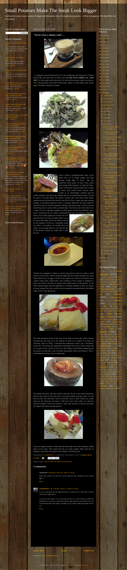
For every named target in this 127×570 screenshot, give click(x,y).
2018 (103, 61)
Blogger (84, 565)
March (106, 124)
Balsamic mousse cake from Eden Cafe (110, 133)
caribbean (109, 291)
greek (117, 319)
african (103, 277)
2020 (103, 54)
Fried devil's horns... (110, 238)
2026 (103, 35)
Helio (35, 83)
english (105, 306)
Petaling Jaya (102, 362)
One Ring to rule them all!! (112, 142)
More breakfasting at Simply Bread (110, 187)
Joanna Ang (9, 43)
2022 (103, 48)
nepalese (119, 353)
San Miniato (116, 369)
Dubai (107, 304)
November (107, 99)
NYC (108, 355)
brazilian (115, 286)
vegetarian (103, 386)
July (105, 111)
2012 (103, 80)
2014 (103, 74)
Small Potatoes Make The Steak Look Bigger (51, 10)
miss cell (106, 353)
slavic (107, 372)
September (107, 105)
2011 (103, 83)
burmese (101, 291)
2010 (103, 86)
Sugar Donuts (107, 196)
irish (117, 326)
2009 (103, 89)
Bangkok (114, 282)
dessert (47, 461)
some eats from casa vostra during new (16, 159)
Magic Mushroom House (111, 211)
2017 (103, 64)
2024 (103, 42)
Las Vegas (111, 337)
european (102, 308)
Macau (120, 341)
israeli (101, 329)
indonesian (118, 324)
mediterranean (104, 346)
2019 (103, 58)
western (113, 388)
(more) (7, 53)
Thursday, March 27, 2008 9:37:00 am (65, 489)
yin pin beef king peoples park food (15, 137)
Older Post (89, 550)
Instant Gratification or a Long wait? (111, 215)
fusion (101, 319)
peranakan (114, 360)
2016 (103, 67)
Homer (102, 322)
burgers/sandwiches (107, 289)
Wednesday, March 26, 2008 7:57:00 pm (61, 472)
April (106, 121)
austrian (105, 282)
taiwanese (105, 379)
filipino (112, 308)
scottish (101, 371)
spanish (114, 372)
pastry (101, 360)
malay (103, 343)
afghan (120, 274)
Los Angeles (111, 341)
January (106, 254)
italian (112, 329)
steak (109, 374)
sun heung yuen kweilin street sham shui (15, 207)
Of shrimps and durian (110, 172)
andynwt (70, 565)
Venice (117, 386)
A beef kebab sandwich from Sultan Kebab (111, 155)
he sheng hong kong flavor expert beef (15, 105)
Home (64, 550)
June (105, 114)
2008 (103, 93)
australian (118, 279)
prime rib (114, 365)
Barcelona (102, 284)
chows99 (8, 172)
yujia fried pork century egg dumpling (14, 173)
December (107, 95)
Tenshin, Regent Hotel (110, 247)
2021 (103, 51)
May (105, 118)
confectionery (116, 297)
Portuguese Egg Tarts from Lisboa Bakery (112, 176)
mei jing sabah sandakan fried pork (16, 116)
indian (106, 324)
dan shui (20, 189)
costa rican (108, 300)
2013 (103, 77)
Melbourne (102, 348)
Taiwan (119, 376)
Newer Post (38, 550)
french (119, 311)
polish (120, 362)
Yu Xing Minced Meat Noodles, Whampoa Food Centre (110, 201)
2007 (103, 258)
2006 (103, 261)
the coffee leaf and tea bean (63, 461)
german (109, 319)
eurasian (116, 306)
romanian (116, 367)
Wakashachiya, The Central (112, 235)
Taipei (111, 376)
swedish (119, 374)
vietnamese (103, 388)
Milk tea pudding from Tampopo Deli (110, 182)
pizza (111, 362)
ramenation (103, 367)
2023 (103, 45)
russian (108, 369)
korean (110, 334)
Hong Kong (117, 322)
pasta (51, 461)
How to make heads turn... (111, 145)
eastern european (116, 304)
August (106, 108)
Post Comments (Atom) (50, 555)
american (118, 277)
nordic (103, 355)
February (107, 251)
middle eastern (116, 350)
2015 (103, 70)
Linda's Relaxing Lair (12, 158)
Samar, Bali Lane (109, 164)
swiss (103, 376)
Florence (109, 311)
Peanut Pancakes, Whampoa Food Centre (111, 192)
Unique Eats (111, 384)
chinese (118, 294)
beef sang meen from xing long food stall (16, 84)
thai (114, 379)
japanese (103, 331)
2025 (103, 39)
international (107, 326)
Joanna (7, 147)
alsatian (110, 277)
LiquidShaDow (44, 489)
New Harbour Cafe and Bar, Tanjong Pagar (112, 138)
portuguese (104, 364)
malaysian (115, 343)
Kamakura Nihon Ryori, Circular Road (111, 128)
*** (107, 271)
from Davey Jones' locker (110, 315)
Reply (41, 481)
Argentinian (108, 279)
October (106, 102)
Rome (101, 369)
